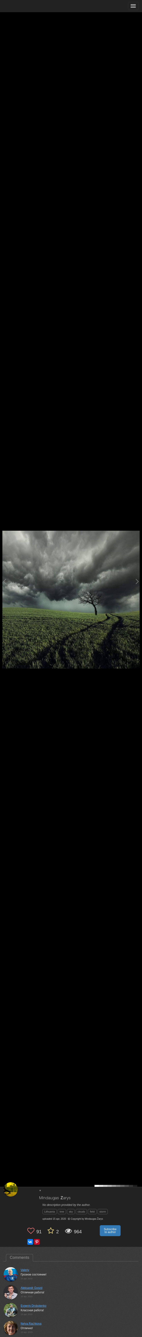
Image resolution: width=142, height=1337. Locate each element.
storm (102, 1211)
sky (71, 1211)
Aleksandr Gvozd (31, 1288)
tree (62, 1211)
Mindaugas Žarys (55, 1198)
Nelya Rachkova (31, 1323)
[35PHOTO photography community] (22, 6)
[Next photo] (137, 581)
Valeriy (25, 1270)
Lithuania (49, 1211)
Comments (19, 1257)
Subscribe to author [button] (110, 1231)
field (92, 1211)
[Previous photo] (4, 581)
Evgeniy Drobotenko (33, 1305)
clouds (81, 1211)
